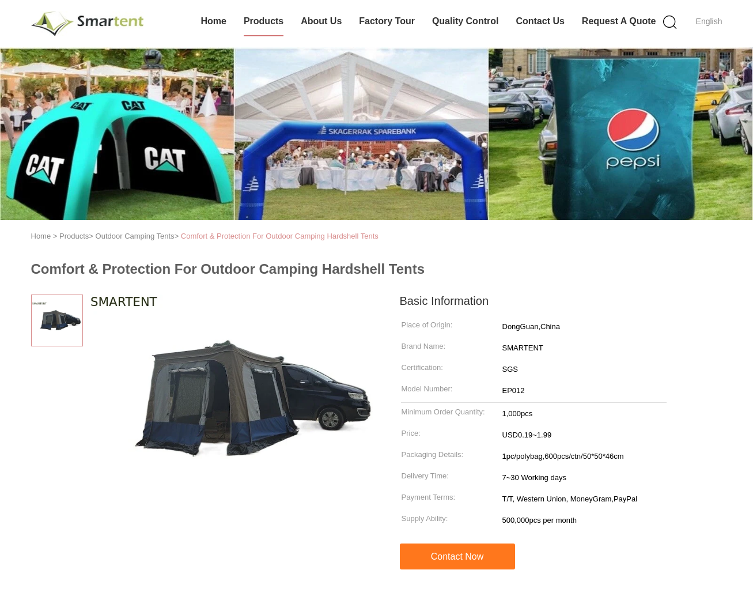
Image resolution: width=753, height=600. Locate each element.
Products (263, 21)
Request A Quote (619, 21)
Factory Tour (387, 21)
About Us (321, 21)
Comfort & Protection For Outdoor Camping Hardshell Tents (280, 236)
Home (213, 21)
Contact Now (457, 556)
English (709, 21)
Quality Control (465, 21)
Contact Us (540, 21)
